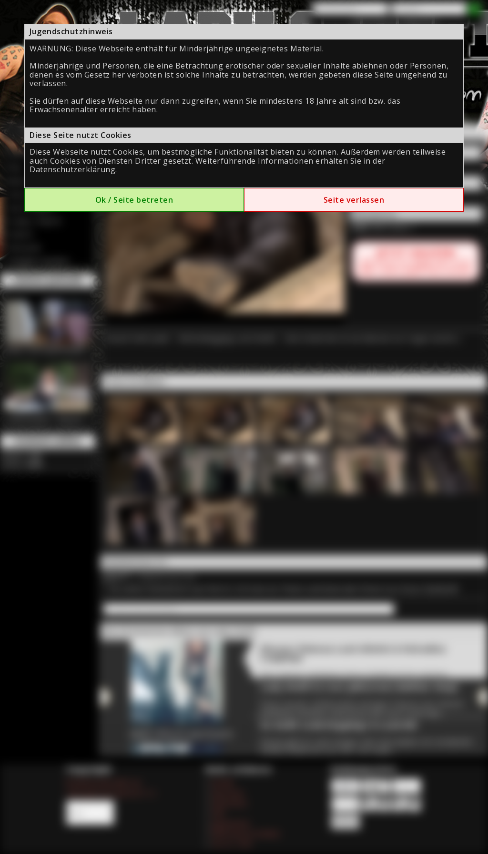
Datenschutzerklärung (72, 169)
